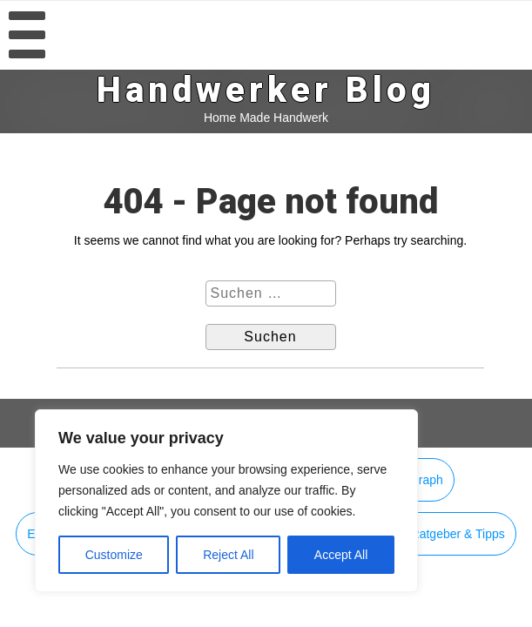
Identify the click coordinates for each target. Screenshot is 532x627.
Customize (114, 555)
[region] (226, 500)
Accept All (340, 555)
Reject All (228, 555)
